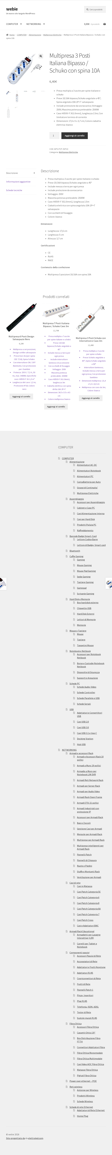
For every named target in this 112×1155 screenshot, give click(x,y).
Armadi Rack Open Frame (89, 797)
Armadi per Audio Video (88, 791)
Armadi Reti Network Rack (90, 780)
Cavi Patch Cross (85, 920)
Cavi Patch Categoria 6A (89, 908)
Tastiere (81, 639)
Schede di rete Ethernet (81, 1107)
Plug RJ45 (82, 1001)
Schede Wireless (85, 1101)
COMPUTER (12, 24)
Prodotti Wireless (86, 1095)
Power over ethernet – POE (83, 1081)
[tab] (21, 173)
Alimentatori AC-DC (87, 464)
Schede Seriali (84, 703)
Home (12, 34)
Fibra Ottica (76, 1023)
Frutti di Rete (83, 984)
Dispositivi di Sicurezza (88, 672)
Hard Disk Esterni (85, 613)
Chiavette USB (84, 608)
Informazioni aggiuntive (18, 181)
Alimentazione (35, 34)
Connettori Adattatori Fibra (91, 1047)
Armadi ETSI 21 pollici (88, 802)
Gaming (81, 559)
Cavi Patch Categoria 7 (88, 914)
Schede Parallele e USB (88, 698)
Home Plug (82, 1116)
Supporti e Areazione (87, 677)
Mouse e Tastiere (78, 630)
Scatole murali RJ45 (87, 1018)
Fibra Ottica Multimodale (89, 1058)
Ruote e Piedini (84, 865)
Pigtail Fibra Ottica (86, 1075)
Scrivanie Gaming (85, 593)
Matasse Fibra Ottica (87, 1069)
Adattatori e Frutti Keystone (91, 967)
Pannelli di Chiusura (87, 860)
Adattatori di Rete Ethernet (91, 1110)
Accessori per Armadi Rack (90, 817)
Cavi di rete (75, 882)
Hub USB (81, 744)
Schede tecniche (14, 190)
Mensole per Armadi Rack (89, 834)
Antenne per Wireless (87, 1090)
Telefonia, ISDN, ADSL (88, 1006)
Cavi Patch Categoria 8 (88, 903)
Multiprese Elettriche (52, 34)
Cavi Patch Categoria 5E (89, 891)
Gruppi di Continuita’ (87, 487)
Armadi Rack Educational (82, 931)
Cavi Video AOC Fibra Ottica (90, 1064)
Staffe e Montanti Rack (88, 871)
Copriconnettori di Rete (89, 978)
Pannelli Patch (84, 854)
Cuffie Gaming (76, 556)
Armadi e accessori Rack (81, 753)
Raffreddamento (85, 530)
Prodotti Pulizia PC (86, 524)
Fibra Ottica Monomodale (90, 1052)
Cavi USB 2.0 (83, 721)
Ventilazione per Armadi (89, 877)
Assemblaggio (77, 498)
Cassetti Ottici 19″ (86, 1032)
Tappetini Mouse (85, 645)
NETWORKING (33, 24)
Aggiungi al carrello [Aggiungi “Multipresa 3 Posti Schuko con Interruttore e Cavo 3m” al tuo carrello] (91, 398)
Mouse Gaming (84, 565)
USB (72, 709)
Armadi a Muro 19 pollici (89, 765)
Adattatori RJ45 (85, 972)
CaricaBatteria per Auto (89, 481)
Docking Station (85, 738)
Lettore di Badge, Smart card (91, 545)
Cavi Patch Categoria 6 (88, 897)
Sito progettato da (15, 1138)
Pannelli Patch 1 (85, 989)
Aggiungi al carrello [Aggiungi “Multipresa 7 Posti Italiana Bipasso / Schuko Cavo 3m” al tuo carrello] (56, 406)
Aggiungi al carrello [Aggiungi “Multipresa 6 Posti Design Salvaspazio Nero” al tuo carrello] (21, 396)
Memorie (81, 625)
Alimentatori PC (85, 476)
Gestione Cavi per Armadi (89, 828)
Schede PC (75, 683)
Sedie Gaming (84, 576)
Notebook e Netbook (80, 651)
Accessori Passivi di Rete (89, 955)
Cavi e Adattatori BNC (88, 925)
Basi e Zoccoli (84, 823)
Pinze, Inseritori (85, 995)
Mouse (80, 634)
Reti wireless (76, 1086)
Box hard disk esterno (87, 602)
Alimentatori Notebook (89, 470)
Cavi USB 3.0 (83, 727)
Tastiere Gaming (85, 582)
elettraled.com (35, 1138)
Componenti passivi (79, 952)
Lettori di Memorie (86, 619)
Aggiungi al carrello (75, 135)
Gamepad (81, 587)
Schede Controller (86, 692)
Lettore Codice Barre (87, 539)
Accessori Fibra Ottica (88, 1026)
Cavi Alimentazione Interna (90, 513)
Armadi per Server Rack (88, 785)
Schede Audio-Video (86, 686)
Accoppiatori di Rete (87, 961)
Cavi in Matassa (84, 886)
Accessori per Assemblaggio (91, 502)
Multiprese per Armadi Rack (90, 839)
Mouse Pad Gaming (86, 570)
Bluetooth (75, 550)
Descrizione (12, 172)
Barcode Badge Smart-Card (83, 536)
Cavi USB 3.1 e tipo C (87, 733)
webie (12, 9)
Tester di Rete (84, 1012)
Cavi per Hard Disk (86, 519)
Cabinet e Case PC (86, 507)
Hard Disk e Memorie (80, 599)
